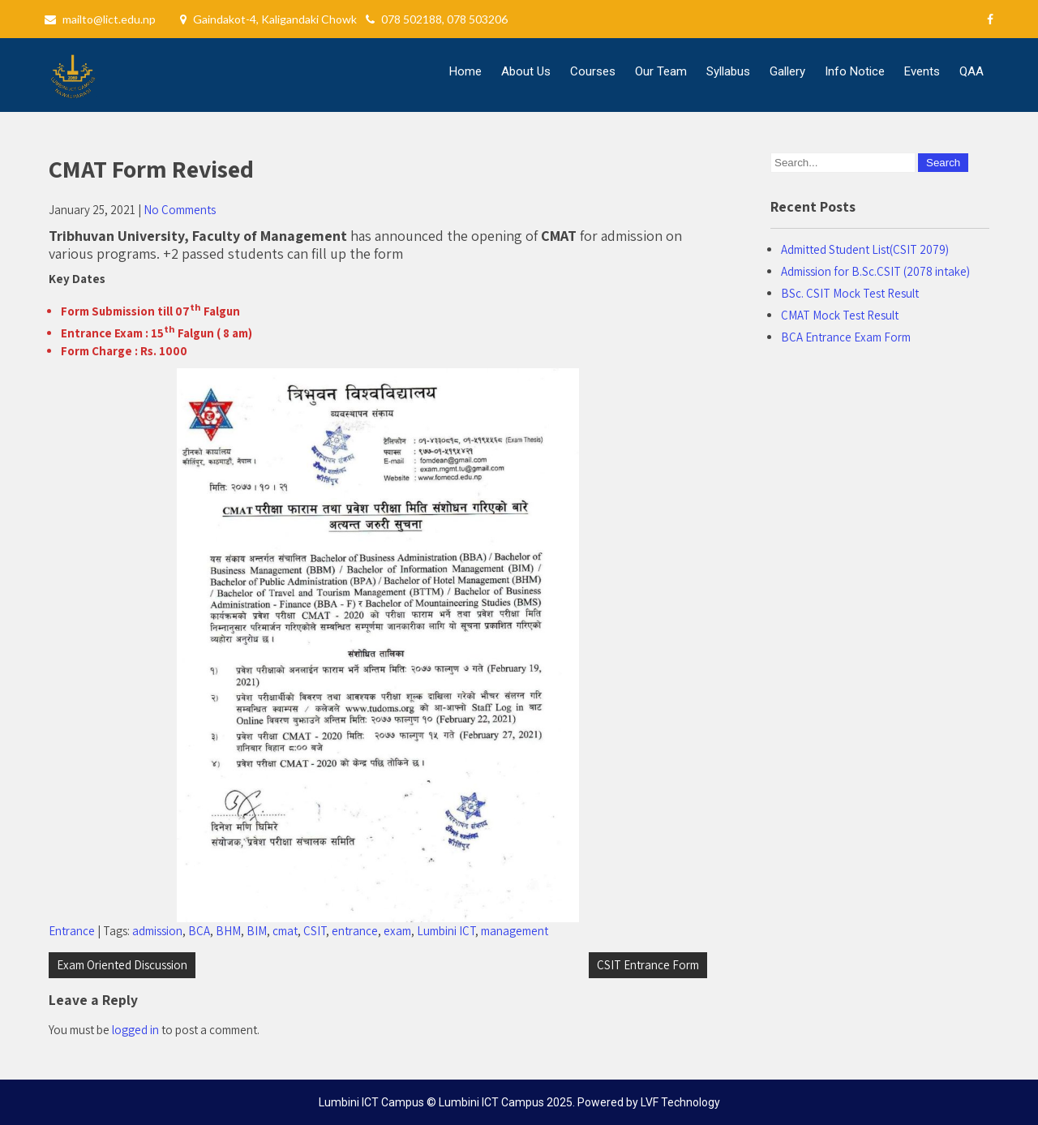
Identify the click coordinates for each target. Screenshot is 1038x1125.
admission (157, 930)
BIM (257, 930)
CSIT (314, 930)
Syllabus (728, 71)
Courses (593, 71)
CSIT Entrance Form (648, 965)
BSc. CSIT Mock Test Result (850, 293)
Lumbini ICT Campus (491, 1102)
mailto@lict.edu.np (109, 19)
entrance (355, 930)
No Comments (180, 209)
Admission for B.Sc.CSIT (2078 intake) (875, 271)
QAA (971, 71)
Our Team (661, 71)
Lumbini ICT (446, 930)
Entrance (72, 930)
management (514, 930)
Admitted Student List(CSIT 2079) (865, 249)
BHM (228, 930)
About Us (526, 71)
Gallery (787, 71)
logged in (135, 1029)
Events (922, 71)
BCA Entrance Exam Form (846, 337)
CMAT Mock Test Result (840, 315)
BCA (199, 930)
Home (465, 71)
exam (397, 930)
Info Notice (855, 71)
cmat (285, 930)
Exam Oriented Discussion (122, 965)
